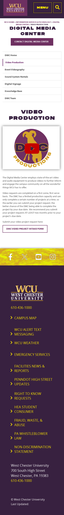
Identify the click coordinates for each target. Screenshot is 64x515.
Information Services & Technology (33, 22)
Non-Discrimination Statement (32, 449)
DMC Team (10, 98)
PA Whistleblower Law (30, 436)
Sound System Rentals (16, 76)
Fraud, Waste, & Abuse (28, 422)
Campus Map (25, 318)
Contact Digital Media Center (32, 41)
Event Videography (14, 69)
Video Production (14, 62)
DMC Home (11, 55)
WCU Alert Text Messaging (27, 332)
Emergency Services (32, 354)
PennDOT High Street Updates (33, 381)
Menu (42, 7)
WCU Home (9, 22)
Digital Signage (13, 83)
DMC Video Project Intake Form (25, 228)
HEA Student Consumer (25, 409)
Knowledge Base (13, 91)
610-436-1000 (21, 307)
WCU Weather (26, 343)
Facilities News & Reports (29, 368)
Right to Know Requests (27, 396)
